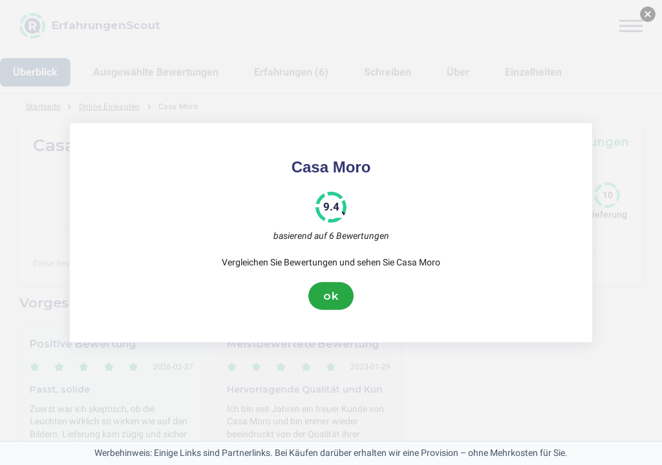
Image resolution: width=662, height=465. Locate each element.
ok (331, 295)
